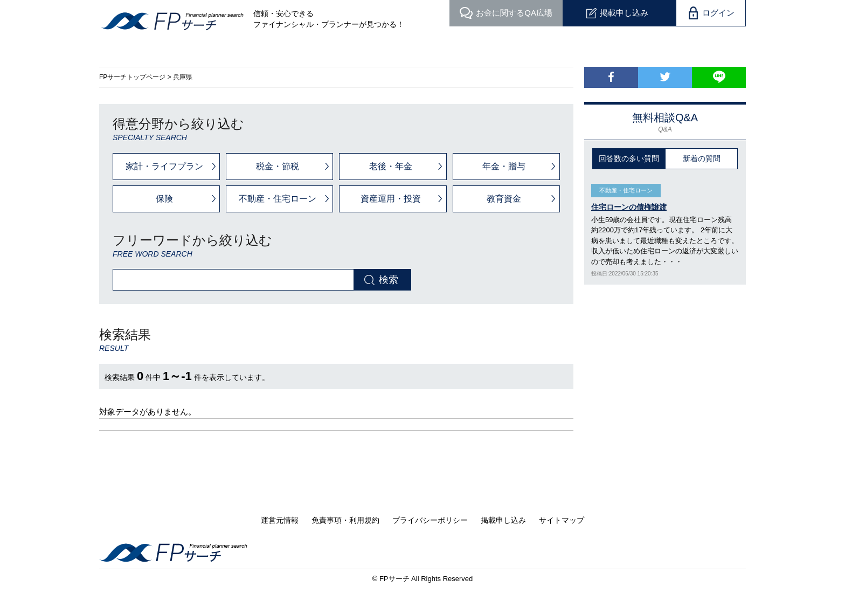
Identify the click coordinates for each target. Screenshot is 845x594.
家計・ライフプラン (164, 166)
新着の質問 (702, 158)
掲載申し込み (624, 12)
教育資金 (504, 198)
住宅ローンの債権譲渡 (629, 207)
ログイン (718, 12)
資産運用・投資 (391, 198)
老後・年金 (390, 166)
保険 (164, 198)
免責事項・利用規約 (345, 520)
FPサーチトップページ (132, 77)
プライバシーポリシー (430, 520)
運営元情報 (280, 520)
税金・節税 (277, 166)
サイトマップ (561, 520)
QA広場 (514, 12)
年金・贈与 (503, 166)
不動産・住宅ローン (277, 198)
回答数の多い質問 (629, 158)
